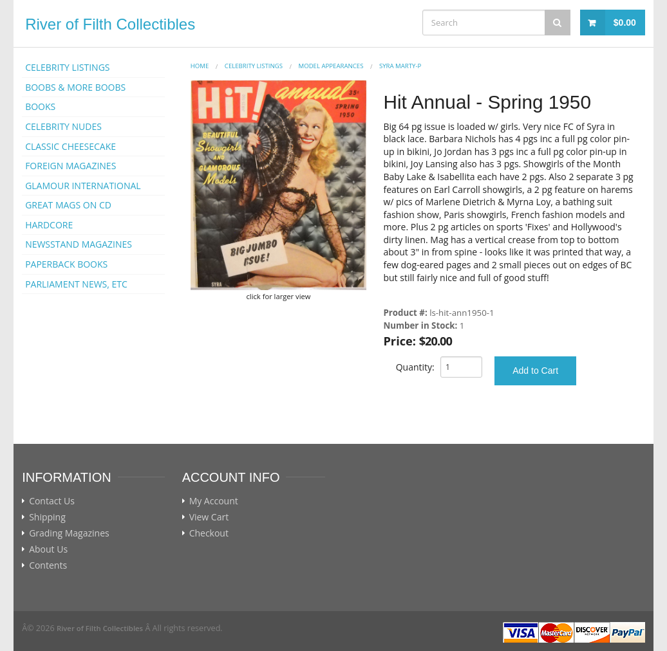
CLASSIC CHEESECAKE (70, 146)
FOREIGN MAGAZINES (70, 166)
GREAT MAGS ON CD (68, 205)
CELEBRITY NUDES (63, 126)
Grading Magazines (69, 533)
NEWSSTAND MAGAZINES (78, 244)
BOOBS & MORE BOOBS (75, 87)
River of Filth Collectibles (110, 24)
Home (200, 66)
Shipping (47, 517)
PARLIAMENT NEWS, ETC (76, 284)
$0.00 (625, 22)
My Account (213, 501)
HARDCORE (49, 225)
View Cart (209, 517)
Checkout (209, 533)
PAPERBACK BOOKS (66, 264)
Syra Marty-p (400, 66)
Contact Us (52, 501)
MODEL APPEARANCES (331, 66)
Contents (48, 565)
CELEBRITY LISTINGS (67, 67)
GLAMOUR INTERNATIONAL (83, 185)
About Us (48, 549)
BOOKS (40, 106)
